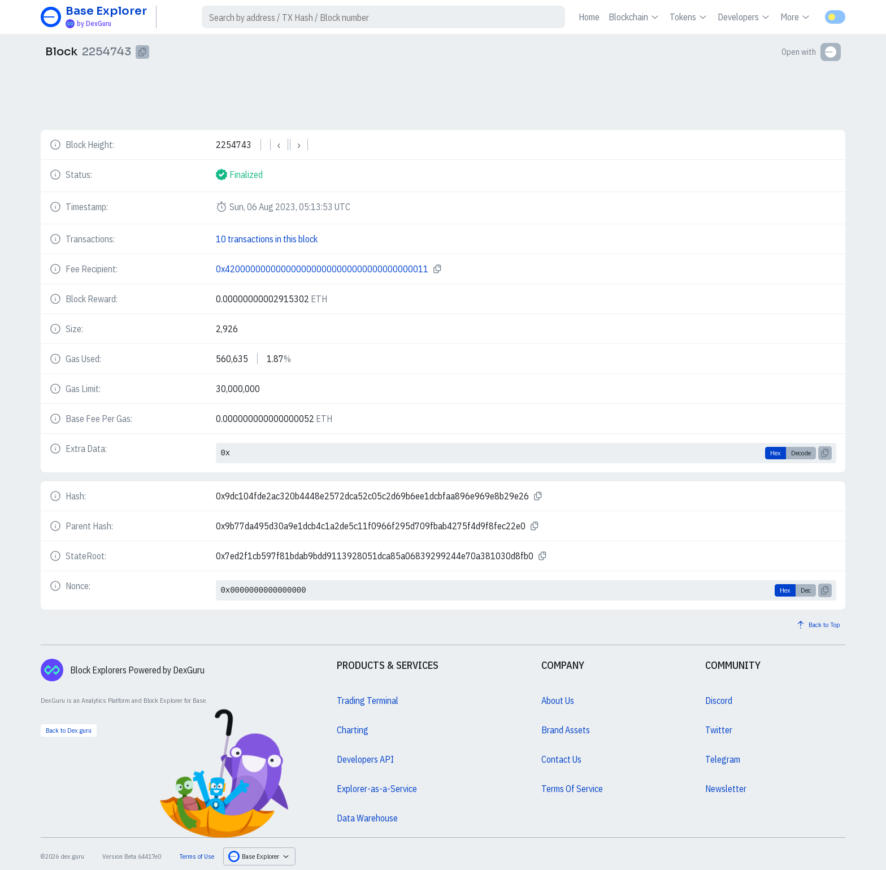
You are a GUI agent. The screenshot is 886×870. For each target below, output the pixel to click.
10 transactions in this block (267, 239)
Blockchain (635, 17)
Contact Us (561, 759)
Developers (744, 17)
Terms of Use (196, 856)
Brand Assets (565, 730)
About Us (557, 700)
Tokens (689, 17)
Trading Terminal (367, 700)
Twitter (718, 730)
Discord (718, 700)
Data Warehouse (367, 818)
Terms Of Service (572, 788)
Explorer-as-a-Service (377, 788)
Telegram (722, 759)
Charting (352, 730)
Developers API (365, 759)
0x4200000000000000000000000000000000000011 (322, 269)
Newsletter (725, 788)
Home (589, 17)
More (795, 17)
